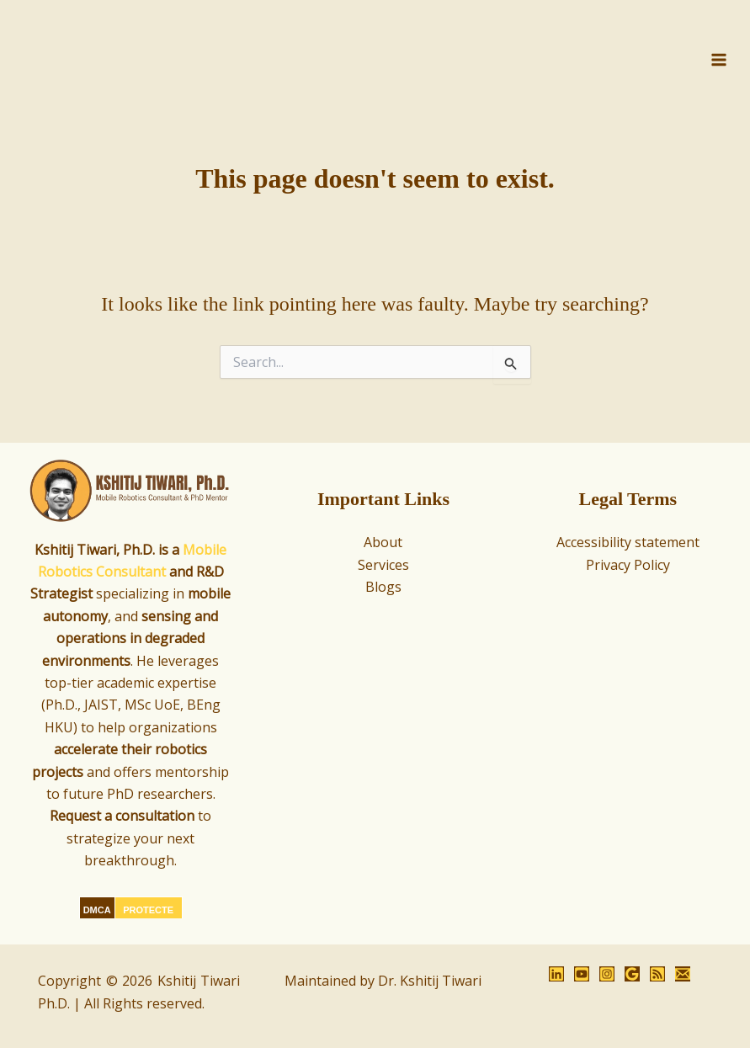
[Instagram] (606, 974)
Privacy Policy (628, 565)
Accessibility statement (627, 542)
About (383, 542)
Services (383, 565)
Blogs (383, 586)
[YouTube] (581, 974)
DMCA (97, 910)
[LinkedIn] (556, 974)
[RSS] (657, 974)
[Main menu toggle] (718, 64)
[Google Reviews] (632, 974)
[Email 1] (682, 974)
